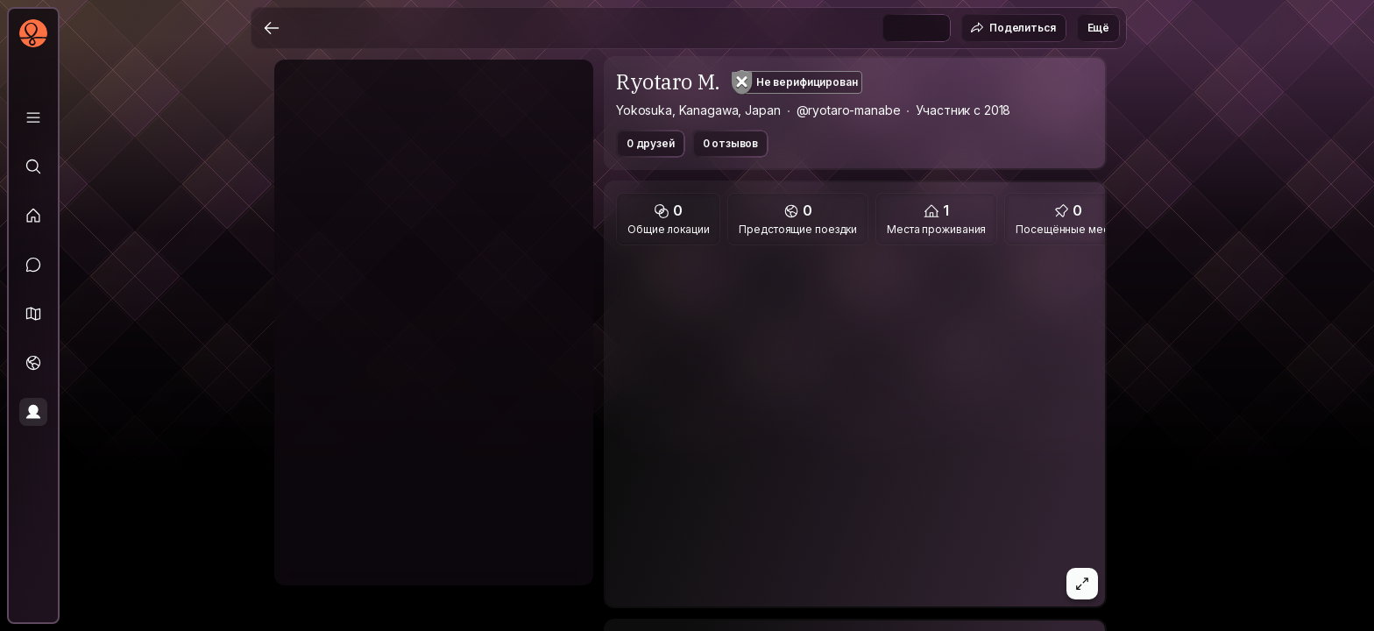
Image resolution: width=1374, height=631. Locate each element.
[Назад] (272, 28)
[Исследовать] (33, 166)
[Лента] (33, 216)
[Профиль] (33, 412)
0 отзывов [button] (731, 143)
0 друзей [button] (651, 143)
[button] (33, 314)
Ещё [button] (1098, 27)
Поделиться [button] (1012, 28)
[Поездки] (33, 363)
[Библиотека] (33, 117)
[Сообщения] (33, 265)
